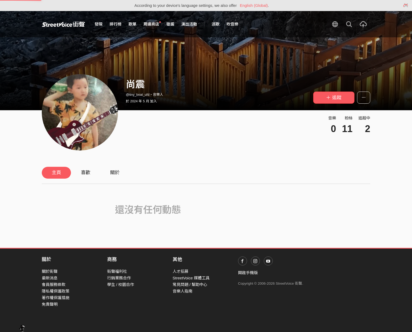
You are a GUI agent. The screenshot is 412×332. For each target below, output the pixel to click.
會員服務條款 (53, 284)
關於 (115, 172)
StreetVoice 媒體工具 (191, 278)
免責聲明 (50, 304)
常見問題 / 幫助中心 (190, 284)
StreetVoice (63, 24)
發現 (98, 24)
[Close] (406, 5)
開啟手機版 (248, 272)
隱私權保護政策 (55, 291)
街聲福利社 (117, 271)
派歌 (215, 24)
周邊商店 (152, 24)
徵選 (170, 24)
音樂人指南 (182, 291)
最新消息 (50, 278)
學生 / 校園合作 (120, 284)
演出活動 (189, 24)
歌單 (132, 24)
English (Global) (254, 5)
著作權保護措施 (55, 297)
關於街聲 (50, 271)
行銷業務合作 (119, 278)
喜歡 (85, 172)
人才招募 (180, 271)
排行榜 (115, 24)
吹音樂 (232, 24)
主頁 (56, 172)
